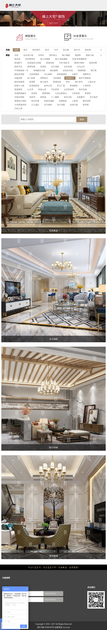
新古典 (66, 50)
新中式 (77, 50)
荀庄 (68, 82)
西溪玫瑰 (50, 63)
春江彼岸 (44, 82)
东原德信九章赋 (34, 63)
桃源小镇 (90, 55)
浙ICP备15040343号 (45, 627)
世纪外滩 (35, 101)
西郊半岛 (18, 67)
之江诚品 (35, 105)
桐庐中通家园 (85, 78)
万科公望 (18, 108)
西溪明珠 (18, 89)
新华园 (86, 105)
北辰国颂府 (34, 74)
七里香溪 (76, 93)
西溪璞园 (46, 93)
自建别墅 (18, 78)
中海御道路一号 (21, 70)
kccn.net (66, 627)
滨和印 (41, 55)
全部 (16, 50)
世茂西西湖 (34, 86)
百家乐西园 (19, 97)
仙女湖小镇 (28, 55)
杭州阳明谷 (30, 59)
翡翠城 (43, 97)
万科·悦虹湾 (64, 63)
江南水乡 (92, 82)
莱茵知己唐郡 (20, 101)
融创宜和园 (19, 74)
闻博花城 (31, 67)
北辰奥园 (57, 78)
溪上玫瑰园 (45, 59)
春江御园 (66, 55)
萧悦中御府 (79, 63)
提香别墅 (93, 63)
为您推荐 (6, 578)
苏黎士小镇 (19, 86)
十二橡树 (55, 97)
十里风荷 (87, 86)
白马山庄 (81, 67)
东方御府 (48, 105)
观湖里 (78, 55)
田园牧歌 (63, 101)
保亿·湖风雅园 (61, 59)
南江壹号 (79, 82)
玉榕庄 (75, 74)
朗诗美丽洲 (19, 82)
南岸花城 (83, 89)
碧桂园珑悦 (62, 74)
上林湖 (75, 101)
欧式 (47, 50)
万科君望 (55, 89)
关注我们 (91, 587)
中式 (56, 50)
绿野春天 (44, 78)
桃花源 (17, 59)
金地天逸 (74, 105)
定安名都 (68, 67)
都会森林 (54, 70)
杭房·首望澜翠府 (79, 59)
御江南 (94, 70)
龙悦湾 (32, 97)
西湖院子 (18, 63)
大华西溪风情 (20, 105)
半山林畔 (48, 74)
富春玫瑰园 (49, 101)
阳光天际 (68, 97)
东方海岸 (94, 97)
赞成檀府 (74, 86)
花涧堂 (43, 67)
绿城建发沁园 (39, 70)
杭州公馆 (48, 86)
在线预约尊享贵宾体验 (12, 587)
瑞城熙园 (82, 70)
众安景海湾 (69, 89)
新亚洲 (88, 50)
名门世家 (31, 78)
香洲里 (88, 93)
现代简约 (36, 50)
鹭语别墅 (87, 101)
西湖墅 (32, 82)
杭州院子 (70, 78)
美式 (25, 50)
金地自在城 (68, 70)
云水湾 (30, 89)
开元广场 (61, 86)
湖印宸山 (53, 55)
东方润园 (55, 67)
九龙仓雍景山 (61, 93)
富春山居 (42, 89)
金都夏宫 (81, 97)
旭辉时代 (87, 74)
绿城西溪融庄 (20, 93)
